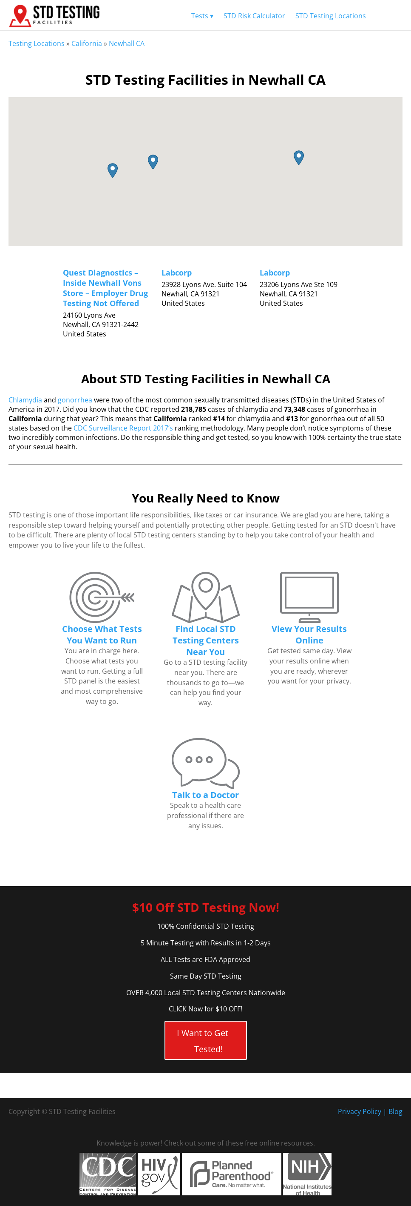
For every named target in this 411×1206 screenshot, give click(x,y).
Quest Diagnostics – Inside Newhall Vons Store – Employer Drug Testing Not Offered (105, 287)
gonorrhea (75, 400)
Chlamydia (25, 400)
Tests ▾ (202, 15)
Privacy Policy (359, 1111)
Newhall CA (127, 43)
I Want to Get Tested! (202, 1041)
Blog (395, 1111)
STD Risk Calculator (254, 15)
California (86, 43)
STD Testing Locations (330, 15)
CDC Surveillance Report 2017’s (123, 428)
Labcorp (177, 272)
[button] (113, 170)
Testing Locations (37, 43)
